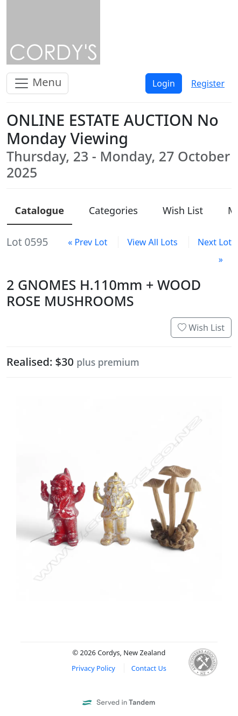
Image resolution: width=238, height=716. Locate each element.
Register (208, 83)
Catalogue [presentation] (39, 210)
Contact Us (148, 668)
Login (163, 83)
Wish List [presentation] (183, 210)
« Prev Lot (87, 242)
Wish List (201, 328)
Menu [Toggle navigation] (37, 83)
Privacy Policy (93, 668)
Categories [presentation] (113, 210)
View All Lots (152, 242)
